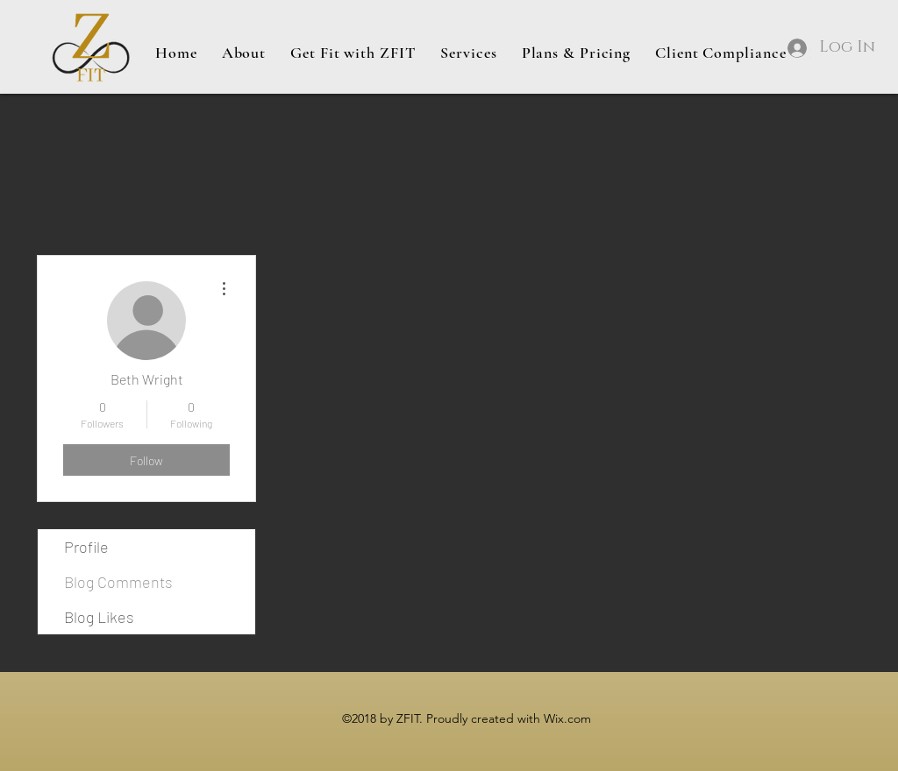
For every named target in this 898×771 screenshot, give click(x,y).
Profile (86, 546)
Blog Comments (118, 581)
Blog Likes (99, 616)
